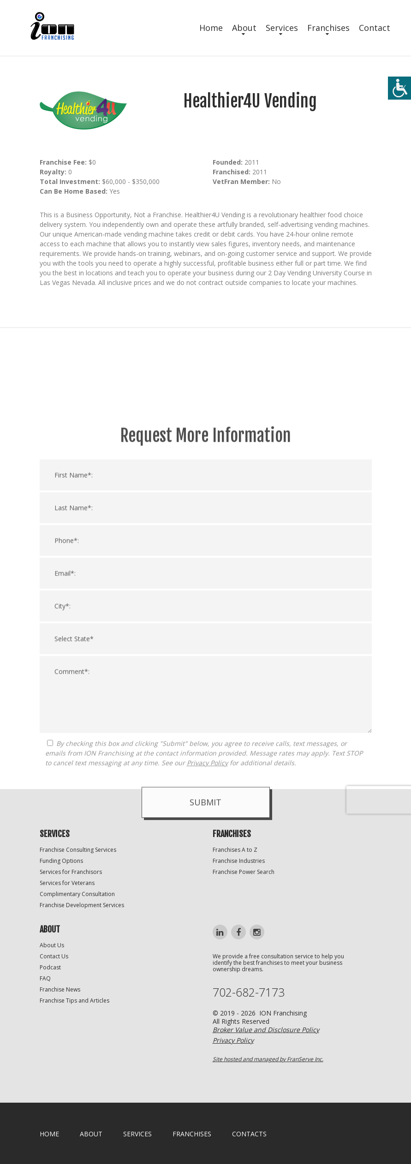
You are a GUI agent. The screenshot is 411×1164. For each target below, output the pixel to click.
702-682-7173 (249, 992)
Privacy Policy (207, 916)
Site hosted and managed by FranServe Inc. (268, 1059)
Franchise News (60, 989)
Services (282, 27)
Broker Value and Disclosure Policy (266, 1029)
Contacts (249, 1133)
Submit (205, 955)
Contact (374, 27)
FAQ (45, 978)
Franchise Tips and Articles (74, 1000)
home (49, 1133)
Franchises (328, 27)
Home (211, 27)
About (244, 27)
